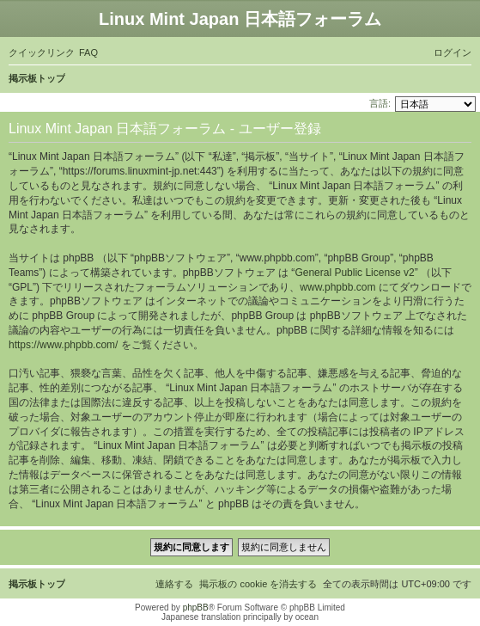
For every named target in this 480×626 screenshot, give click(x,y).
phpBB (196, 607)
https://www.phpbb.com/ (63, 345)
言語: (380, 103)
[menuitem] (88, 52)
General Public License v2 (354, 273)
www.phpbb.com (337, 287)
